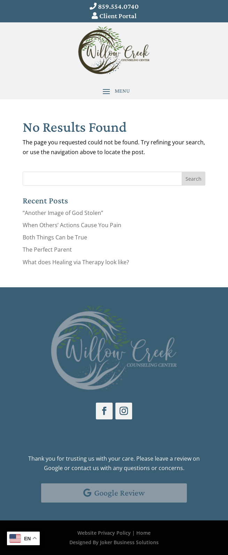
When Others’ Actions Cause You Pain (72, 225)
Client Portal (118, 16)
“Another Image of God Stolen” (63, 213)
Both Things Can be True (55, 237)
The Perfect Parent (47, 249)
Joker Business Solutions (129, 542)
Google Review (119, 492)
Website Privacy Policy (104, 532)
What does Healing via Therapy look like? (76, 262)
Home (143, 532)
